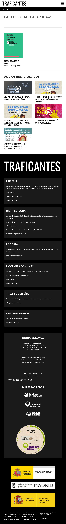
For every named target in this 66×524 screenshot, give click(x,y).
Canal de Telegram (12, 200)
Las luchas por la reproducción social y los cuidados (47, 121)
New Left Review (17, 313)
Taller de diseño (17, 294)
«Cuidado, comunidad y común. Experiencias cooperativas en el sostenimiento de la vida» (15, 146)
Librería (11, 181)
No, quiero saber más (29, 519)
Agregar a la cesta (12, 65)
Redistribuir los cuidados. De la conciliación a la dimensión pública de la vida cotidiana (17, 123)
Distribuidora (16, 211)
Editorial (12, 244)
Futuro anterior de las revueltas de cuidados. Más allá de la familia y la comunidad (48, 99)
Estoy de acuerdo (45, 514)
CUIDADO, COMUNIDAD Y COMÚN (11, 62)
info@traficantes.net (33, 376)
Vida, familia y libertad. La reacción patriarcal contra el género (17, 98)
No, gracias (43, 518)
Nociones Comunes (19, 266)
